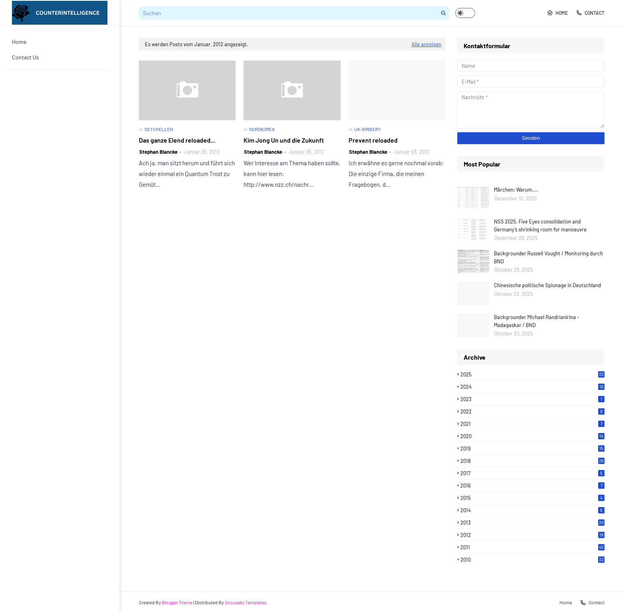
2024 (532, 387)
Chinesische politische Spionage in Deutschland (547, 285)
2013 (532, 522)
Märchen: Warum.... (516, 189)
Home (557, 13)
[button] (465, 13)
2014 (532, 510)
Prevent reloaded (373, 140)
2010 (532, 559)
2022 (532, 411)
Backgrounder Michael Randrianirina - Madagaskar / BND (536, 321)
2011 (532, 547)
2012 (532, 535)
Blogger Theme (177, 602)
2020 (532, 436)
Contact (590, 13)
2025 (532, 374)
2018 (532, 461)
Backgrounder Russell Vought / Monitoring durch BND (548, 257)
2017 (532, 473)
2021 (532, 424)
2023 (532, 399)
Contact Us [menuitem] (25, 57)
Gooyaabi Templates (246, 602)
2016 (532, 485)
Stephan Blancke (158, 152)
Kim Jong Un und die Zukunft (284, 140)
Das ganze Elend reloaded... (177, 140)
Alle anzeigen (426, 44)
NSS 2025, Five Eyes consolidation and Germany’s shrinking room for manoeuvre (540, 225)
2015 (532, 498)
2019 (532, 448)
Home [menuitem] (19, 41)
